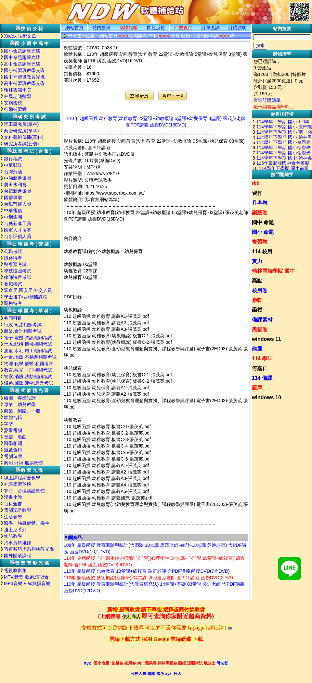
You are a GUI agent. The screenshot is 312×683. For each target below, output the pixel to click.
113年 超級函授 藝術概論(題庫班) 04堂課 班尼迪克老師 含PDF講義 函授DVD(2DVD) (149, 577)
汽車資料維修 (17, 542)
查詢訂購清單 (267, 100)
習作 (257, 193)
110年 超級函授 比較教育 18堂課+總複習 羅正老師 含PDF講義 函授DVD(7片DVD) (147, 571)
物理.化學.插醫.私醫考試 (28, 363)
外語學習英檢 (17, 484)
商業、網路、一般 (22, 410)
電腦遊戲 (13, 456)
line (228, 628)
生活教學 (13, 516)
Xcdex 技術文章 (20, 36)
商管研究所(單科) (21, 130)
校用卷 (259, 290)
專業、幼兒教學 (20, 404)
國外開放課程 (17, 555)
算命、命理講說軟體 (24, 490)
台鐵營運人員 (17, 204)
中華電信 (13, 210)
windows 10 (266, 397)
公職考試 (13, 251)
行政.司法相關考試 (23, 324)
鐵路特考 (13, 257)
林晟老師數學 (17, 96)
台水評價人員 (17, 236)
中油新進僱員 (17, 178)
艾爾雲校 (13, 102)
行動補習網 (15, 109)
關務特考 (13, 303)
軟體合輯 (13, 417)
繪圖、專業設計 (20, 398)
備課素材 (262, 319)
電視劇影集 (15, 570)
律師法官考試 (17, 277)
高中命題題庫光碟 (22, 63)
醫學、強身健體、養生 (26, 523)
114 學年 (262, 358)
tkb (256, 183)
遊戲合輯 (13, 449)
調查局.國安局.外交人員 (28, 290)
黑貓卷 (259, 329)
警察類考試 (15, 264)
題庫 (257, 387)
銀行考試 (13, 158)
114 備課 (262, 378)
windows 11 (266, 339)
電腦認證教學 (17, 510)
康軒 (257, 300)
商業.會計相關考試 (23, 331)
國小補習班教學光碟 (24, 70)
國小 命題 (263, 232)
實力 (257, 261)
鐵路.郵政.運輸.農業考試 (28, 383)
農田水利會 (15, 184)
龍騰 (257, 349)
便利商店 (131, 616)
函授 (257, 310)
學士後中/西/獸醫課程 (25, 296)
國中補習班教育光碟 (24, 76)
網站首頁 (74, 27)
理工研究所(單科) (21, 124)
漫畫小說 (13, 497)
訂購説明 (237, 27)
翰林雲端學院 (17, 89)
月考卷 (259, 203)
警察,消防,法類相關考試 (28, 376)
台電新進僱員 (17, 191)
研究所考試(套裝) (21, 143)
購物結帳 (129, 27)
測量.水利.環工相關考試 (28, 350)
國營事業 (13, 197)
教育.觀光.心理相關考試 (28, 370)
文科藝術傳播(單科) (23, 137)
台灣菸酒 (13, 171)
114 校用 (262, 251)
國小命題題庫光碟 (22, 51)
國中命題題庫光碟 (22, 57)
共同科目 (13, 318)
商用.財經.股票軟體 (23, 462)
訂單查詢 (211, 27)
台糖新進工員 (17, 223)
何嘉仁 (259, 368)
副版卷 (259, 212)
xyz (87, 662)
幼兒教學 (13, 536)
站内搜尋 (101, 27)
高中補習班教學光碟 (24, 83)
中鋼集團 (13, 217)
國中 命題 (263, 222)
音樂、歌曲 (15, 436)
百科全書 (13, 503)
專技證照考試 (17, 270)
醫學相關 (13, 443)
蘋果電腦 (13, 430)
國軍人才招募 (17, 230)
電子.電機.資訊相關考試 (28, 337)
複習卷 (259, 242)
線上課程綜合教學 (22, 477)
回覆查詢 (183, 27)
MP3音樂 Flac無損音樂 (27, 583)
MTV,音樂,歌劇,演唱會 (26, 577)
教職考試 (13, 283)
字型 (8, 423)
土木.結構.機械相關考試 (28, 344)
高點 (257, 280)
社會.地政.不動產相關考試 (30, 357)
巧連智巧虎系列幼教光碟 (29, 549)
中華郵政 (13, 165)
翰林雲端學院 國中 (273, 271)
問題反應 (156, 27)
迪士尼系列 (15, 529)
